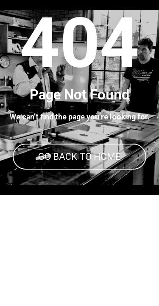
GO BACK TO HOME (79, 156)
